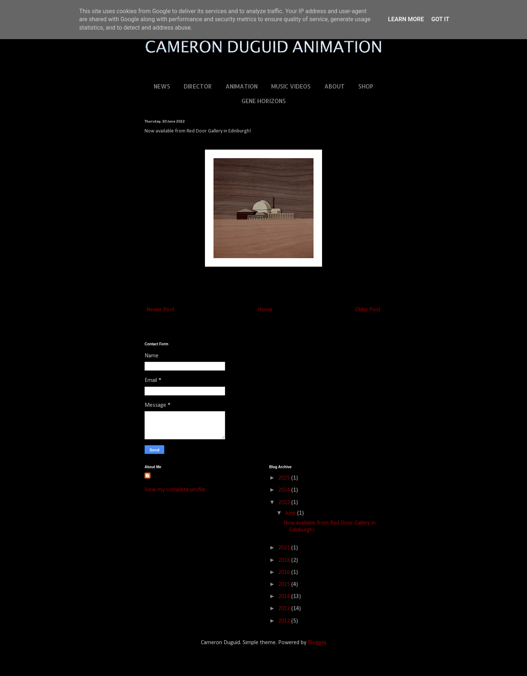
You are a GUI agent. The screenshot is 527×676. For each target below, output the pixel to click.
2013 (284, 609)
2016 (284, 572)
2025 (284, 478)
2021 (284, 548)
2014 (284, 597)
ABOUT (334, 86)
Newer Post (160, 310)
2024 (284, 490)
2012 (284, 621)
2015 (284, 584)
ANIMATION (241, 86)
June (291, 513)
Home (265, 310)
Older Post (368, 310)
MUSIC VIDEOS (291, 86)
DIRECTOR (198, 86)
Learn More (406, 19)
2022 (284, 503)
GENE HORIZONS (264, 101)
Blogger (317, 643)
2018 (284, 560)
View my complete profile (175, 490)
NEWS (162, 86)
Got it (440, 19)
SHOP (365, 86)
